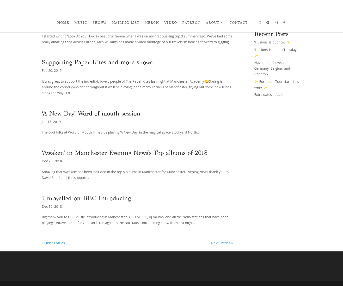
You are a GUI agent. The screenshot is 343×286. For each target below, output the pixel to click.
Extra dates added (268, 94)
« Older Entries (53, 243)
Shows (99, 22)
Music (80, 22)
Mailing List (125, 22)
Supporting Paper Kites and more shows (97, 62)
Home (63, 22)
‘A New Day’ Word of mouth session (91, 113)
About (212, 22)
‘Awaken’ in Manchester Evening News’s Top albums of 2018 (125, 152)
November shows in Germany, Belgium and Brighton (272, 68)
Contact (238, 22)
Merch (152, 22)
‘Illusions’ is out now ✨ (272, 42)
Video (170, 22)
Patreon (191, 22)
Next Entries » (222, 243)
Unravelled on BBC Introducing (86, 198)
